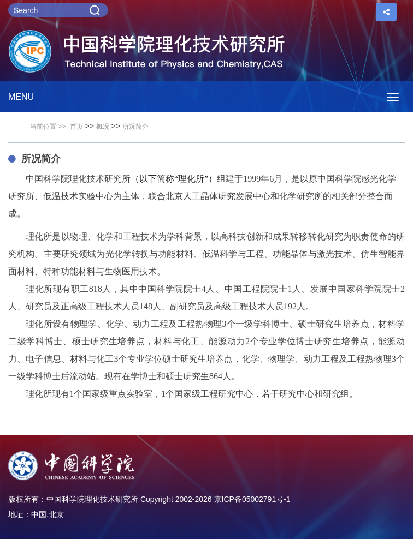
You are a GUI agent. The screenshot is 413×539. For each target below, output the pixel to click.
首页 (76, 126)
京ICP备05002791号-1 (252, 499)
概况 (102, 126)
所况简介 (135, 126)
